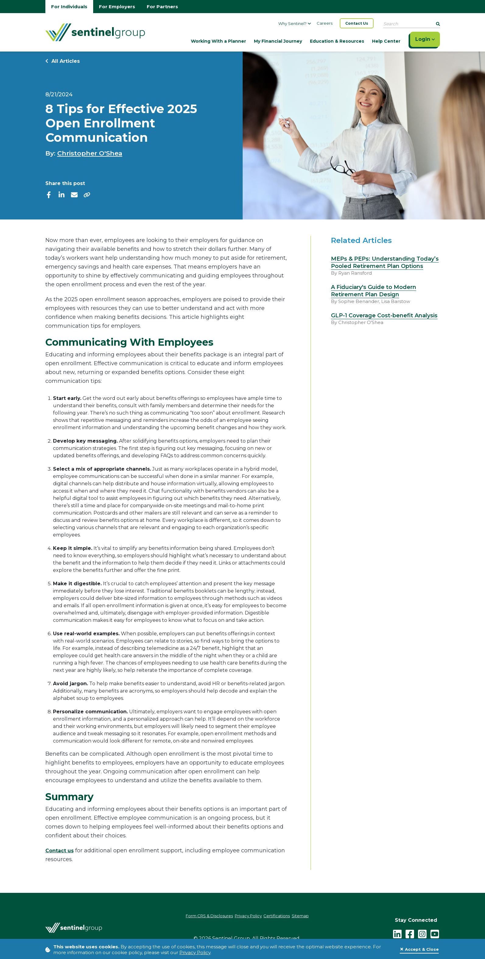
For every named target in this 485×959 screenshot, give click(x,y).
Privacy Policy (194, 952)
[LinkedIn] (397, 932)
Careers (324, 23)
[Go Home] (95, 32)
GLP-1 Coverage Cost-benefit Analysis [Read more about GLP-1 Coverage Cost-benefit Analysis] (384, 315)
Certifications (283, 916)
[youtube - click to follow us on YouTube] (435, 932)
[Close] (419, 950)
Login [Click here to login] (425, 39)
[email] (74, 194)
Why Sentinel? (294, 23)
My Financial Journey (278, 41)
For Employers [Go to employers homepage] (117, 6)
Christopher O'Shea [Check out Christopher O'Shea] (89, 153)
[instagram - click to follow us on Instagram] (422, 932)
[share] (87, 194)
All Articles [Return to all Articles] (62, 61)
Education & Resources (337, 41)
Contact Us (356, 23)
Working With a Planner (218, 41)
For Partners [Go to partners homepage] (162, 6)
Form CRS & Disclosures (199, 916)
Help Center (386, 41)
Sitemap (312, 916)
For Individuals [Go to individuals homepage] (69, 6)
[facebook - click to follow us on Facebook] (410, 932)
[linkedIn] (61, 194)
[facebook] (48, 194)
